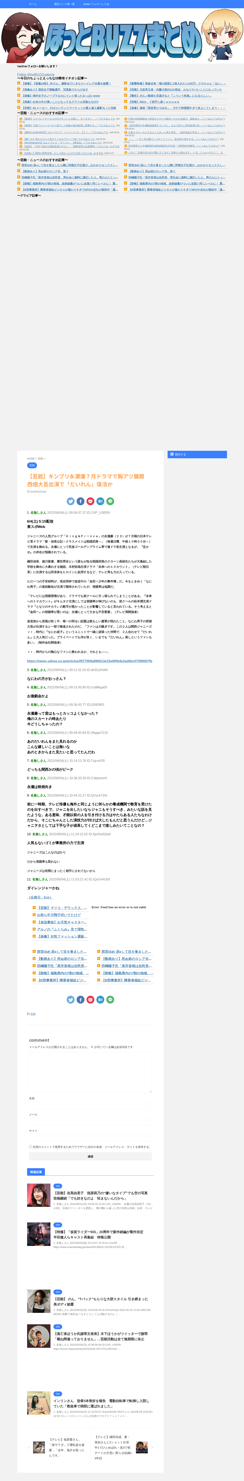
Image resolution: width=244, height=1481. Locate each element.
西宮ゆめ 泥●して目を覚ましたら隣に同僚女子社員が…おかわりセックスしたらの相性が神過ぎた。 (84, 165)
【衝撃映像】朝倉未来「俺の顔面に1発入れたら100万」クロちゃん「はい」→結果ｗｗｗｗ (185, 83)
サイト (33, 1123)
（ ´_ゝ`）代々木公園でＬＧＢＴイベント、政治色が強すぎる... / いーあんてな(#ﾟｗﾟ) (173, 139)
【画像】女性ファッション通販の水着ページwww (70, 933)
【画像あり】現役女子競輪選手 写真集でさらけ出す (55, 89)
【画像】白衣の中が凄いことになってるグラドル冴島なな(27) (60, 101)
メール (33, 1107)
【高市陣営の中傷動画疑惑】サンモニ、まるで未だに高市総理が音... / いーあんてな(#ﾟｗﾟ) (176, 125)
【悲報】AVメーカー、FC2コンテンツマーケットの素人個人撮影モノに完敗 (69, 108)
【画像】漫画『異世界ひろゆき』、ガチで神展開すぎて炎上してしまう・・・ (176, 108)
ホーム (33, 4)
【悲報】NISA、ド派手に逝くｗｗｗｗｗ (153, 101)
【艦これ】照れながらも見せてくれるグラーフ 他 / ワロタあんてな (59, 139)
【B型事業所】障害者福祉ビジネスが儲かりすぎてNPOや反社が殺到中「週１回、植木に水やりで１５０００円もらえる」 (98, 189)
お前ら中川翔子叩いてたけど (56, 913)
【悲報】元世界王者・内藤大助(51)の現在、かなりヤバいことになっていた (175, 89)
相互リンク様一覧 (64, 4)
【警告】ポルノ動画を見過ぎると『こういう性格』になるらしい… (170, 95)
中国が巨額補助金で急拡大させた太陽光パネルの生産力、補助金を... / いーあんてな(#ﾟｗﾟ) (176, 118)
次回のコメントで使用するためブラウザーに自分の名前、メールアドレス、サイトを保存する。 (92, 1140)
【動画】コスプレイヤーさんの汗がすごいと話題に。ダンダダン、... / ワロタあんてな (69, 118)
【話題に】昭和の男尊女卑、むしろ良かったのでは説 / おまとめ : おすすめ (63, 153)
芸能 (33, 1007)
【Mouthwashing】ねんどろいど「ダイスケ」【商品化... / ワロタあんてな (62, 142)
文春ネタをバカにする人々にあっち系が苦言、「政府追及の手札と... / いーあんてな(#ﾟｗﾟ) (176, 132)
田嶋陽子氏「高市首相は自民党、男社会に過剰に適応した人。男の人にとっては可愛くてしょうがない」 (87, 177)
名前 (32, 1091)
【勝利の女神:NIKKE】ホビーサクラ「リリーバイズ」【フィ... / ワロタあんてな (66, 132)
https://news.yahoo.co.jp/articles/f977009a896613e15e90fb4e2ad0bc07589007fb (83, 661)
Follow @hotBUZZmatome (36, 74)
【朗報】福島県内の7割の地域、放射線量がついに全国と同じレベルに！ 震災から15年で (77, 183)
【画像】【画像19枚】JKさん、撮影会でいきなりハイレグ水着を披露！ (66, 83)
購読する (178, 454)
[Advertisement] (90, 1266)
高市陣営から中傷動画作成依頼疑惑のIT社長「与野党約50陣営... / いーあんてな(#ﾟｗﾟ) (174, 145)
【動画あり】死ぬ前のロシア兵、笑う (45, 171)
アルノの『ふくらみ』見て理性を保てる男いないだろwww (76, 926)
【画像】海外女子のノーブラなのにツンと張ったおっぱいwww (61, 95)
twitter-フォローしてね (96, 4)
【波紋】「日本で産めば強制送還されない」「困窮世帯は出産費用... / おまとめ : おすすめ (71, 146)
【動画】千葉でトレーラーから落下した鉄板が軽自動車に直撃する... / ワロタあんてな (69, 125)
